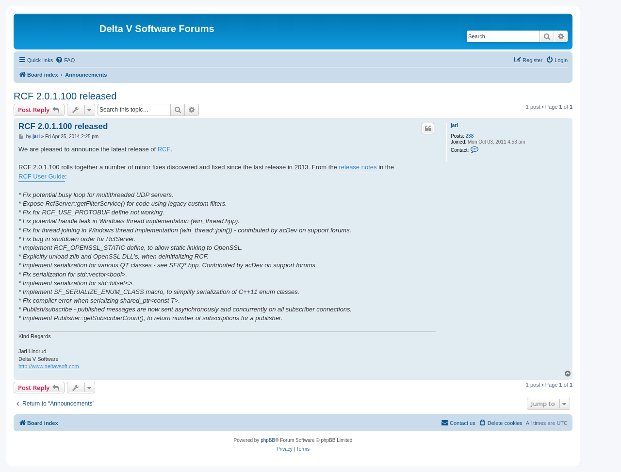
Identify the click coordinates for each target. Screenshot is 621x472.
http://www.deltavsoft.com (48, 366)
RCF (164, 149)
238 (470, 136)
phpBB (268, 440)
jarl (454, 125)
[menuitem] (65, 60)
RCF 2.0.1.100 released (65, 96)
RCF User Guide (41, 176)
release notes (357, 167)
